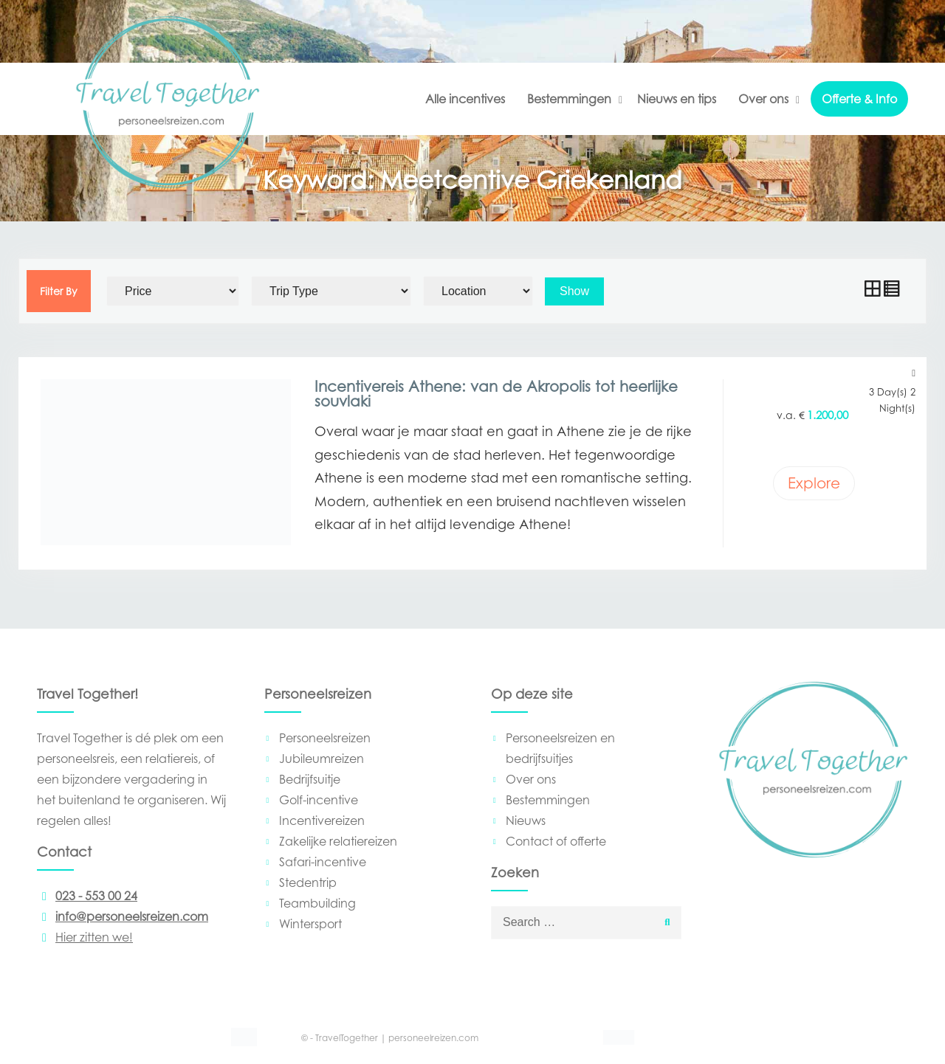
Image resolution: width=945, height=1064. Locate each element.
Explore (814, 483)
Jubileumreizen (321, 758)
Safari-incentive (322, 861)
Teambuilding (317, 903)
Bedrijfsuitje (309, 779)
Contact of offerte (556, 841)
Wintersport (310, 923)
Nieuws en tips (676, 98)
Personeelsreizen (325, 737)
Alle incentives (465, 98)
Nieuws (526, 820)
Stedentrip (308, 882)
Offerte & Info (859, 98)
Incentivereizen (322, 820)
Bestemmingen (569, 98)
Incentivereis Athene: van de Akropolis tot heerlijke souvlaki (496, 394)
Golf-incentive (318, 799)
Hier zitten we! (85, 937)
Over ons (763, 98)
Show (574, 291)
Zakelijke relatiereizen (338, 841)
